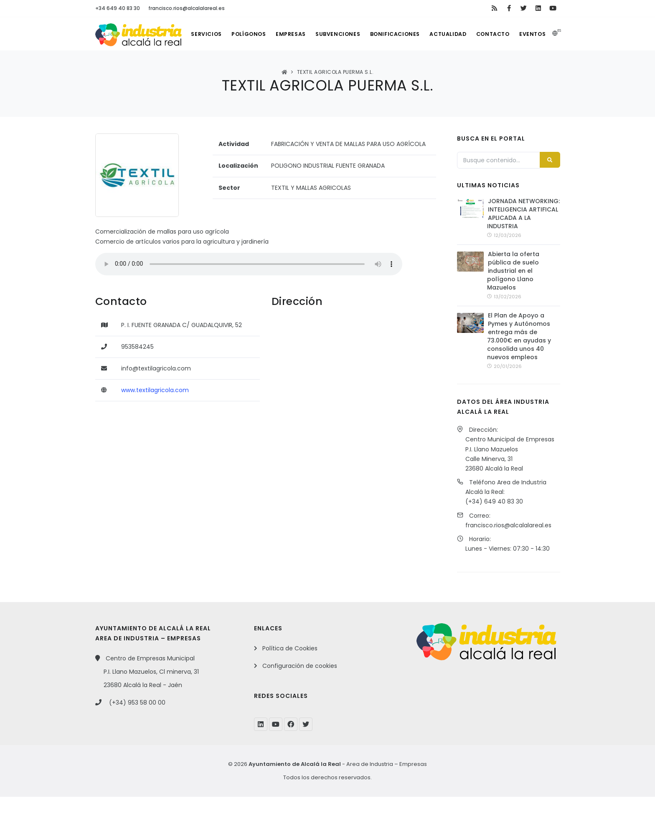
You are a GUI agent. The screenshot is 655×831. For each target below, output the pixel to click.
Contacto (499, 67)
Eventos (542, 67)
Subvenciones (338, 67)
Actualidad (452, 67)
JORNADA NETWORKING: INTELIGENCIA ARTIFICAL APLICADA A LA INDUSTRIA (523, 247)
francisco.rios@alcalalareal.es (186, 8)
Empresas (289, 67)
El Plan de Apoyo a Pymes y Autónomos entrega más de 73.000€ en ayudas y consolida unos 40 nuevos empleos (519, 370)
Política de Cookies (289, 682)
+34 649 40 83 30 (117, 8)
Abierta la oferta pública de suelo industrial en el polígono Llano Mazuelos (513, 305)
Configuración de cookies (299, 700)
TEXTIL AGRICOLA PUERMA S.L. (335, 105)
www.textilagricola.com (155, 423)
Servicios (199, 67)
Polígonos (244, 67)
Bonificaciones (397, 67)
